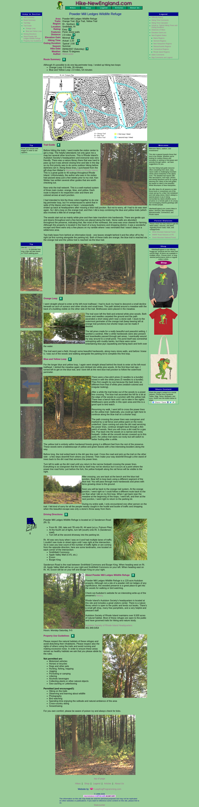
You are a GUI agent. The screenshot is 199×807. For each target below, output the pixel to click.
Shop (86, 783)
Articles (107, 783)
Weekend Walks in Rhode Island (81, 170)
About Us (119, 783)
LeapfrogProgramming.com (105, 789)
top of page (99, 778)
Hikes (78, 783)
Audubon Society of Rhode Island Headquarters (108, 625)
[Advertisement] (31, 198)
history (99, 595)
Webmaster (68, 54)
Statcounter (99, 805)
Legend (96, 783)
